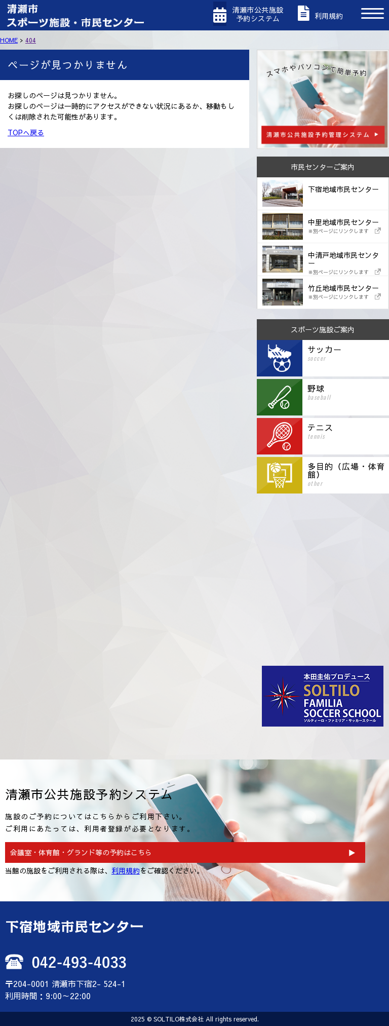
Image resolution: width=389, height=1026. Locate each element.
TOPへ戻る (26, 132)
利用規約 (125, 870)
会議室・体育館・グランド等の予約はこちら (81, 852)
